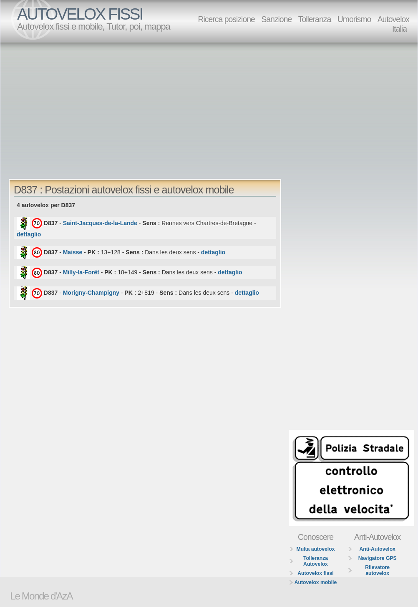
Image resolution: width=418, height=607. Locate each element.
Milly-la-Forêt (81, 272)
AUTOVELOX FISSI (79, 14)
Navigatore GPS (377, 558)
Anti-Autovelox (377, 549)
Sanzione (276, 19)
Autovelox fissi (315, 573)
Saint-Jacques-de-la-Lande (100, 223)
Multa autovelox (316, 549)
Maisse (73, 251)
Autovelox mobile (316, 582)
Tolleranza (314, 19)
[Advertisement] (125, 106)
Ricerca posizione (226, 19)
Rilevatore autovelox (377, 570)
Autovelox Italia (393, 24)
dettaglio (29, 234)
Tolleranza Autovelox (315, 561)
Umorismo (354, 19)
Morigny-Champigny (91, 292)
